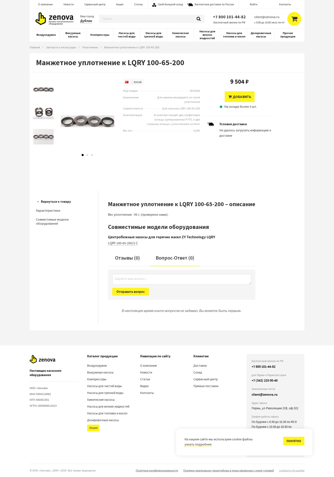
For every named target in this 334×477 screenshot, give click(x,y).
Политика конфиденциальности (157, 470)
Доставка (200, 365)
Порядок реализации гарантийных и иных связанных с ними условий (228, 470)
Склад (197, 372)
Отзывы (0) (127, 257)
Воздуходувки (46, 35)
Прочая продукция (287, 35)
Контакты (285, 4)
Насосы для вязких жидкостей (207, 34)
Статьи (138, 4)
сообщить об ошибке (291, 470)
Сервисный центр (94, 4)
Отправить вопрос (131, 291)
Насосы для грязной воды (153, 35)
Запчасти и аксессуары (61, 47)
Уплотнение (90, 47)
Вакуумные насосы (73, 35)
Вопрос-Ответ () (175, 257)
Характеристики (48, 210)
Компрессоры (99, 35)
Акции (119, 4)
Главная (35, 47)
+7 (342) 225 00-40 (265, 380)
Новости (68, 4)
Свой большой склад (170, 4)
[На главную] (42, 359)
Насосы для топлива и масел (234, 35)
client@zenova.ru (265, 394)
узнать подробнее (198, 444)
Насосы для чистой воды (126, 35)
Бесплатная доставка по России (214, 4)
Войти (253, 4)
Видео (144, 386)
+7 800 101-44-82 (229, 17)
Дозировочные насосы (261, 35)
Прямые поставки (205, 386)
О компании (45, 4)
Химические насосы (180, 35)
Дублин (86, 21)
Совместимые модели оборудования (52, 221)
